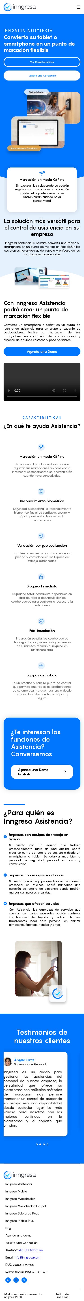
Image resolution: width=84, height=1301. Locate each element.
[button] (37, 1144)
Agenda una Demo (42, 351)
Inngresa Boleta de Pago (22, 1213)
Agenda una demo (18, 1235)
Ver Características (42, 62)
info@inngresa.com (27, 1257)
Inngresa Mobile (16, 1191)
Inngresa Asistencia (18, 1184)
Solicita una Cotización (42, 75)
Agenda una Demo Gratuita (42, 771)
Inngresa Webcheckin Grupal (25, 1206)
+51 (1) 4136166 (31, 1250)
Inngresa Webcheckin (20, 1198)
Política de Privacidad (62, 1295)
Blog (8, 1228)
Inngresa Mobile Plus (19, 1220)
